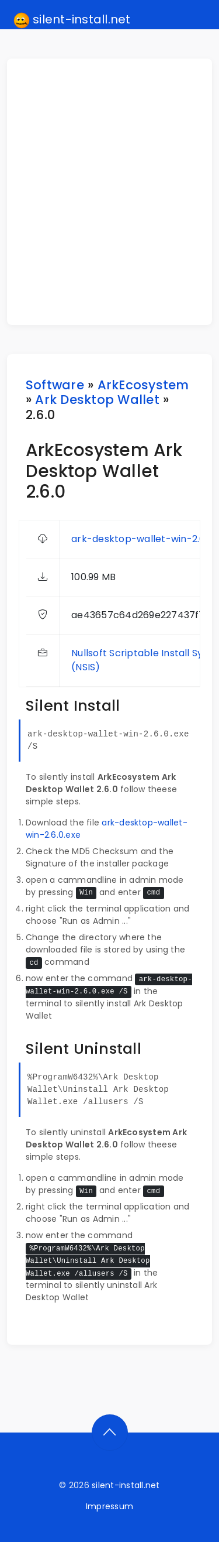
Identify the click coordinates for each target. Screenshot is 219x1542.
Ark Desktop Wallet (97, 399)
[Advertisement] (109, 191)
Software (55, 384)
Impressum (109, 1506)
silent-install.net (72, 20)
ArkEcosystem (143, 384)
